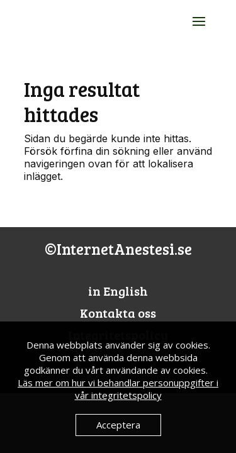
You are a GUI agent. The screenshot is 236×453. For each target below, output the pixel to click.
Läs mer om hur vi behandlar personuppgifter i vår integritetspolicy (118, 388)
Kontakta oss (118, 313)
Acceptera (118, 424)
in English (118, 290)
